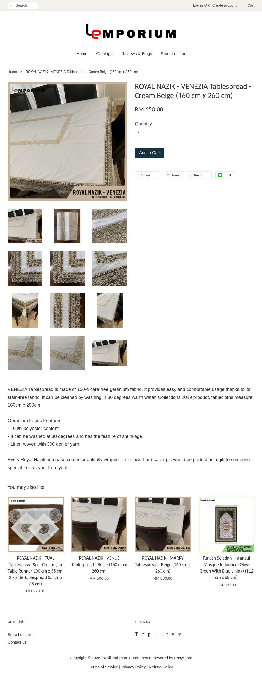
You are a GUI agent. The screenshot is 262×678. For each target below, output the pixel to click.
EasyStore (183, 658)
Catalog (104, 54)
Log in (198, 5)
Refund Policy (161, 667)
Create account (224, 5)
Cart (251, 5)
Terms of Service (103, 667)
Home (82, 54)
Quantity (143, 123)
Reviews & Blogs (136, 54)
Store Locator (173, 54)
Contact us (17, 642)
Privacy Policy (133, 667)
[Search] (23, 5)
